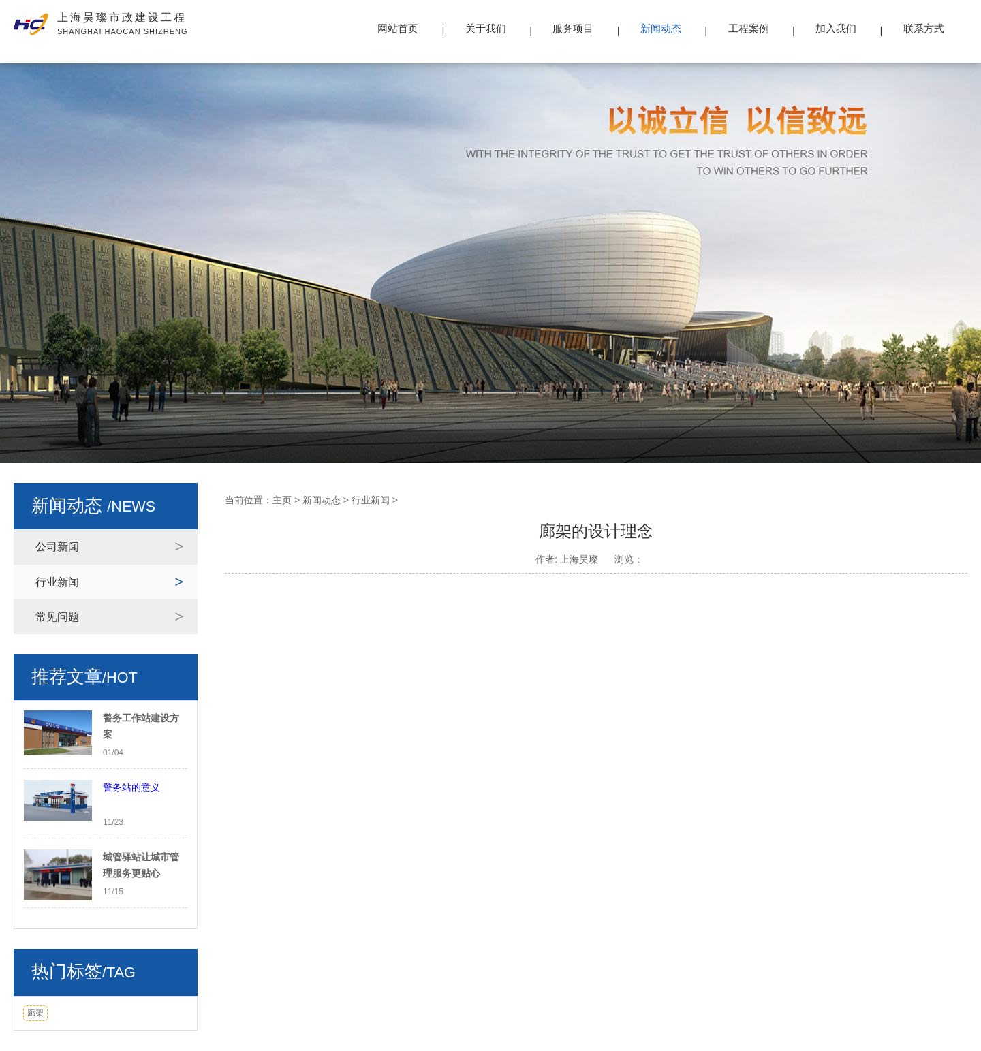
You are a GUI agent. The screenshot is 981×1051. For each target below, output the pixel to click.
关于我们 (485, 28)
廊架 (35, 1013)
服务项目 (572, 28)
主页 (282, 500)
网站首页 (397, 28)
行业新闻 (57, 582)
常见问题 (57, 617)
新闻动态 (660, 28)
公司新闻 (57, 546)
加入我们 (835, 28)
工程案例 (748, 28)
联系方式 (923, 28)
